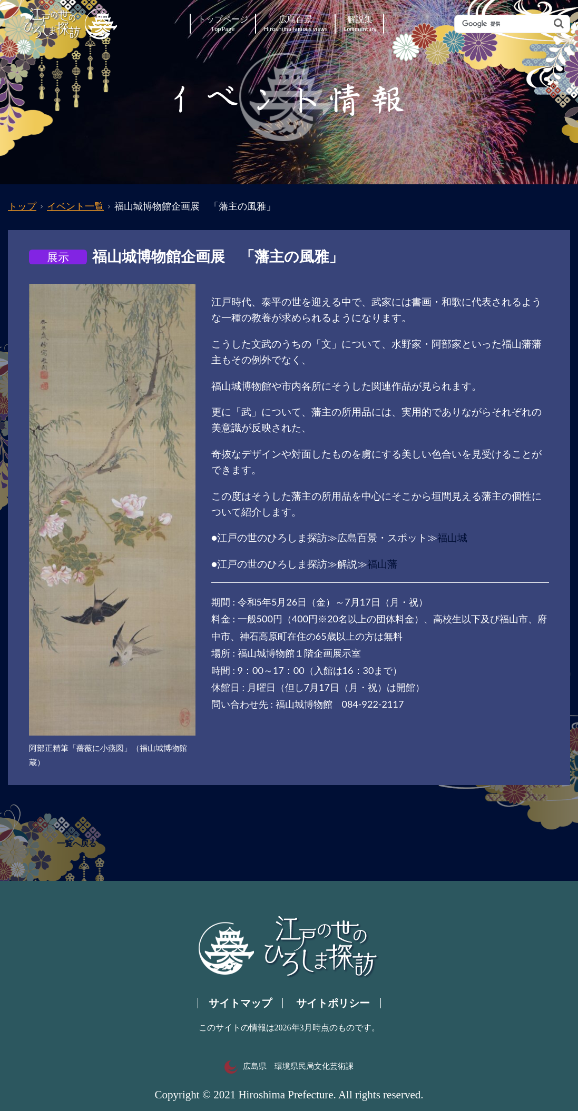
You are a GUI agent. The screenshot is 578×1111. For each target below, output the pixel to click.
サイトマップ (240, 1003)
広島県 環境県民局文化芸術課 (289, 1066)
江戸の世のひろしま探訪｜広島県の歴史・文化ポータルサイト (71, 23)
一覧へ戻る (76, 843)
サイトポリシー (333, 1003)
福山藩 (382, 564)
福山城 (452, 537)
